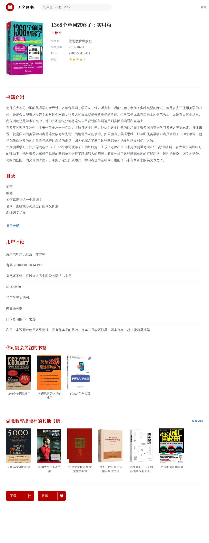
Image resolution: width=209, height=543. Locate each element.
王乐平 (56, 32)
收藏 (204, 7)
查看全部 (197, 421)
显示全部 (12, 225)
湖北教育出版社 (80, 41)
